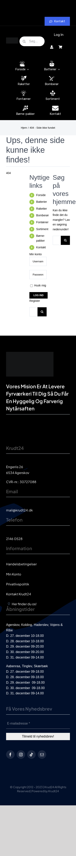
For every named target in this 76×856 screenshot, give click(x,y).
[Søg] (24, 41)
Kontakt (41, 247)
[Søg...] (32, 41)
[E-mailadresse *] (38, 724)
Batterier (41, 201)
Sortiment (42, 229)
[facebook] (10, 754)
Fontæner (42, 222)
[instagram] (21, 754)
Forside (41, 195)
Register (34, 300)
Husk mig (38, 285)
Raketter (41, 208)
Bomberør (42, 215)
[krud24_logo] (12, 39)
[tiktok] (31, 754)
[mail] (42, 754)
